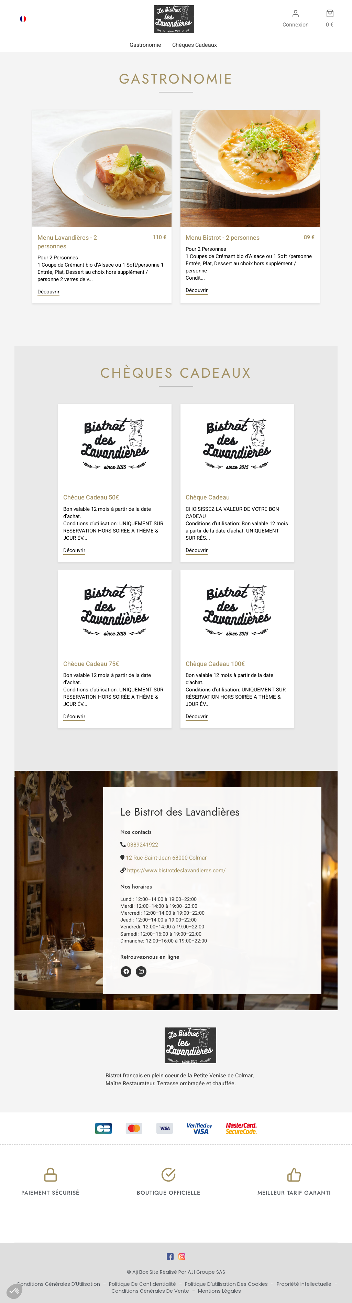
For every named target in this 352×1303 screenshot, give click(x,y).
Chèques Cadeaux (194, 45)
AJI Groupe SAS (206, 1272)
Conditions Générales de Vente (150, 1291)
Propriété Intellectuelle (305, 1284)
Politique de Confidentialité (143, 1284)
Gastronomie (145, 45)
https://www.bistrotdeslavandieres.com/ (176, 870)
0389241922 (142, 845)
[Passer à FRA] (23, 19)
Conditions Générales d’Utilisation (58, 1284)
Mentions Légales (219, 1291)
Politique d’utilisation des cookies (227, 1284)
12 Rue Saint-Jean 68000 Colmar (166, 858)
